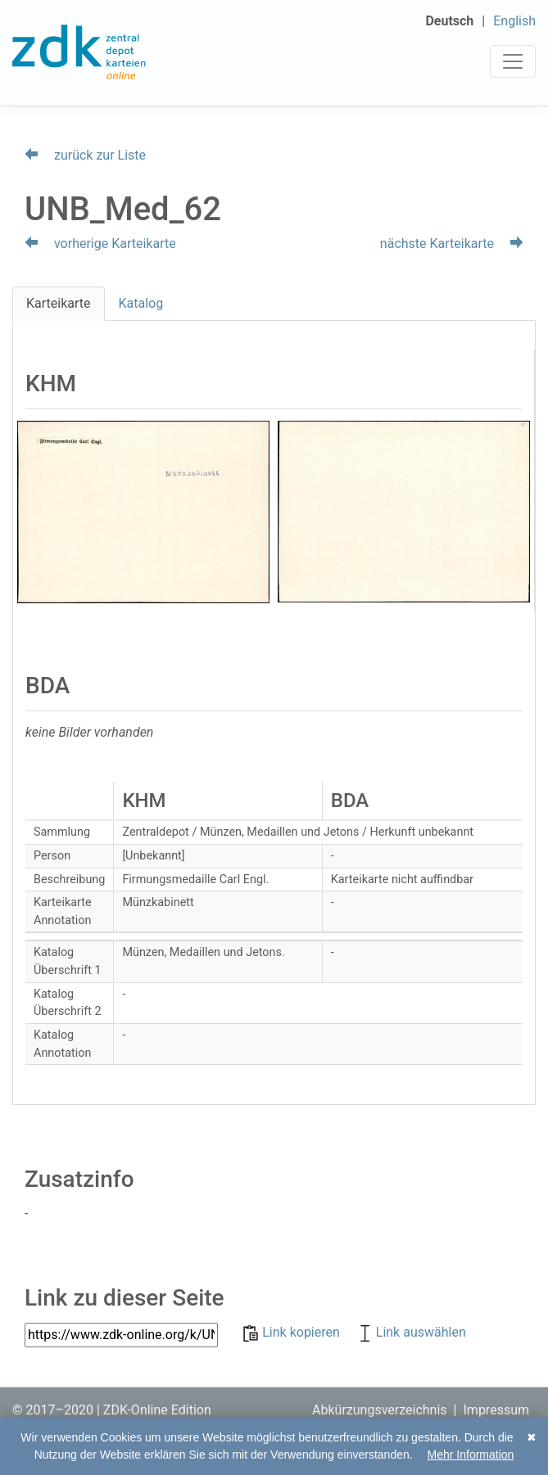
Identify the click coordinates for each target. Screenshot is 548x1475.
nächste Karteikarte (451, 243)
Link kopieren (292, 1332)
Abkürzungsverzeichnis (379, 1410)
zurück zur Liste (85, 155)
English (514, 21)
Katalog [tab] (141, 303)
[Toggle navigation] (513, 61)
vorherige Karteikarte (100, 243)
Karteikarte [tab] (58, 303)
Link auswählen (411, 1332)
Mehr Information (471, 1454)
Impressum (497, 1410)
